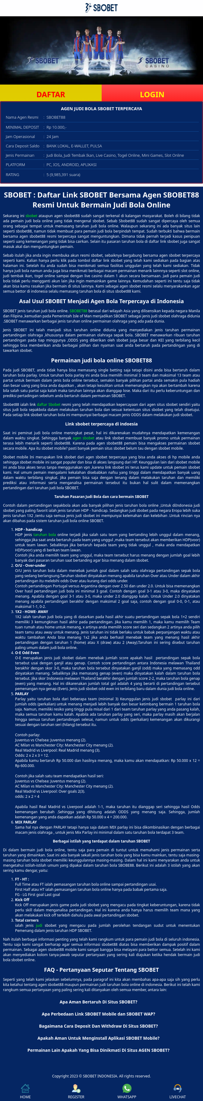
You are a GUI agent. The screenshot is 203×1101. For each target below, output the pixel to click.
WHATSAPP (126, 1091)
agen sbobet (83, 438)
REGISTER (76, 1091)
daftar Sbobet (48, 404)
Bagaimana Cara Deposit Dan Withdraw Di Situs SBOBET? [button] (98, 1026)
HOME (25, 1091)
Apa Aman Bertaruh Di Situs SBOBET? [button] (99, 1002)
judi (39, 925)
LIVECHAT (178, 1091)
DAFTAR (50, 94)
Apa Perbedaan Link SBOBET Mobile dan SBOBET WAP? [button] (98, 1014)
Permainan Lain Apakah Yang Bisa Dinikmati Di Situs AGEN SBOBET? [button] (98, 1050)
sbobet (31, 215)
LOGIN (152, 94)
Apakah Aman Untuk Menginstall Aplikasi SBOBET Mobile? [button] (98, 1038)
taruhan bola (44, 534)
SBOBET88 (78, 310)
